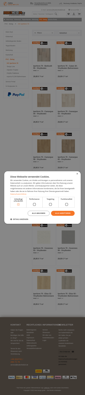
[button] (19, 219)
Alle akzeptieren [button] (62, 213)
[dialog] (42, 197)
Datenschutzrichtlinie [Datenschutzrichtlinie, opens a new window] (18, 194)
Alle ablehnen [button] (38, 213)
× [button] (77, 174)
